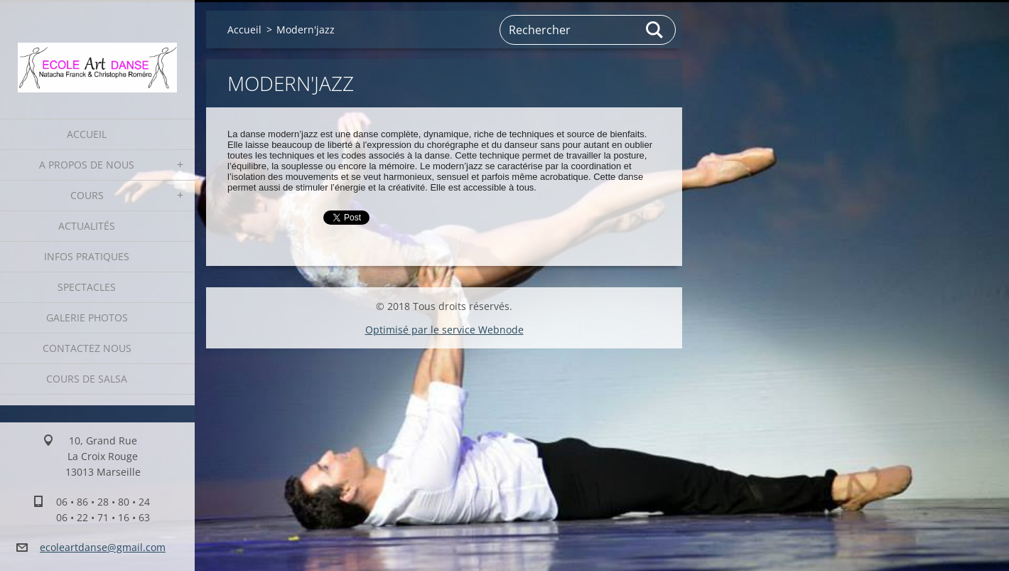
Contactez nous (87, 348)
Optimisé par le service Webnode (444, 329)
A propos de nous (86, 164)
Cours (87, 195)
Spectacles (87, 287)
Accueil (87, 134)
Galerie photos (87, 317)
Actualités (86, 226)
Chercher (655, 30)
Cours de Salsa (86, 378)
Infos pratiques (86, 256)
